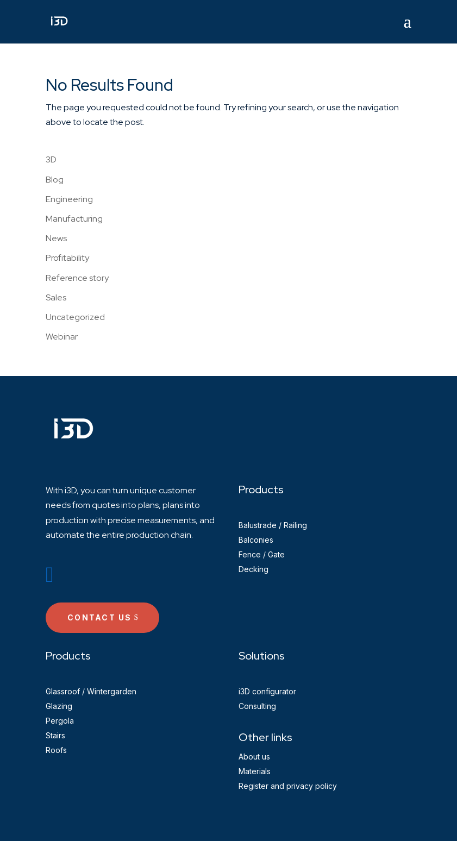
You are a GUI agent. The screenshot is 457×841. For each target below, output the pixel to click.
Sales (56, 297)
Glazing (59, 706)
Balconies (256, 539)
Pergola (60, 720)
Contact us (99, 617)
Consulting (257, 706)
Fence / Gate (262, 554)
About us (254, 756)
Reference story (77, 278)
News (56, 238)
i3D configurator (267, 691)
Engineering (69, 199)
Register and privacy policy (288, 785)
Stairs (55, 735)
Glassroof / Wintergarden (91, 691)
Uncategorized (75, 317)
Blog (55, 179)
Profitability (67, 257)
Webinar (62, 336)
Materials (255, 771)
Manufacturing (74, 218)
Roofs (56, 750)
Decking (253, 569)
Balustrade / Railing (273, 525)
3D (51, 159)
